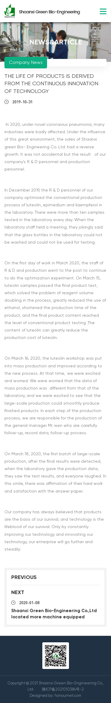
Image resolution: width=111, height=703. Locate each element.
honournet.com (67, 695)
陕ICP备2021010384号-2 (63, 689)
